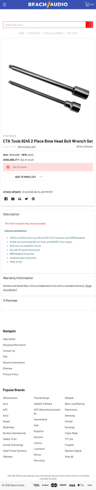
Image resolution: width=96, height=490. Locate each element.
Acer (5, 403)
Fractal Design (41, 397)
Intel (36, 425)
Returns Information (14, 362)
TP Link (69, 438)
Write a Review (85, 146)
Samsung (70, 415)
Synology (70, 427)
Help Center (9, 338)
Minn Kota (39, 460)
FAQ (5, 356)
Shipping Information (14, 344)
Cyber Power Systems (15, 450)
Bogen (6, 421)
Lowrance (39, 448)
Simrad (68, 421)
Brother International (14, 433)
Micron (37, 454)
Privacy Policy (10, 374)
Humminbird (40, 419)
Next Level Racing (74, 403)
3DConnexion (10, 397)
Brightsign (8, 427)
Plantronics (71, 409)
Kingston (39, 431)
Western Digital (73, 450)
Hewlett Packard (43, 403)
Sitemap (7, 368)
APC (5, 409)
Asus (5, 415)
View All (69, 456)
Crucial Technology (13, 444)
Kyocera (38, 436)
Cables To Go (10, 438)
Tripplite (69, 444)
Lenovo (38, 442)
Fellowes (8, 456)
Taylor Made (71, 433)
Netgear (69, 397)
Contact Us (9, 350)
